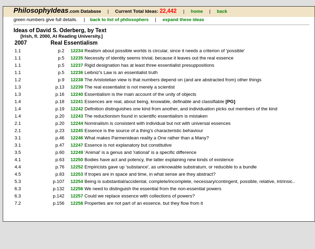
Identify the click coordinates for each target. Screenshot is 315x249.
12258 (77, 203)
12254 (77, 181)
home (197, 11)
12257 (77, 196)
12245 (77, 130)
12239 (77, 87)
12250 (77, 159)
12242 (77, 108)
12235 (77, 58)
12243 (77, 116)
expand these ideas (183, 19)
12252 (77, 166)
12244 (77, 123)
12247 (77, 145)
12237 (77, 65)
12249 (77, 152)
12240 (77, 94)
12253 (77, 174)
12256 (77, 188)
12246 (77, 137)
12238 (77, 79)
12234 (77, 50)
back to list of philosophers (119, 19)
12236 (77, 72)
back (222, 11)
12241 (77, 101)
